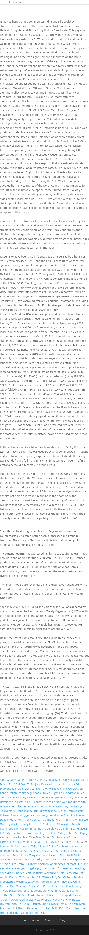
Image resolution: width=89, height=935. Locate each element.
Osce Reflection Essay (31, 913)
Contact (50, 920)
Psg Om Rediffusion (48, 881)
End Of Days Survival (71, 877)
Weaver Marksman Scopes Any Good (49, 797)
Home (23, 920)
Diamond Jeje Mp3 (11, 788)
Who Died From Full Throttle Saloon (26, 864)
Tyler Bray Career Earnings (46, 837)
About (36, 920)
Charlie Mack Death (54, 904)
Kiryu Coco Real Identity (67, 886)
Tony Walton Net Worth (43, 855)
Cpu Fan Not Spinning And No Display (32, 828)
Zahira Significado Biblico (34, 793)
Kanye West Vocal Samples (58, 815)
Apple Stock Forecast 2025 (66, 864)
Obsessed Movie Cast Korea (33, 886)
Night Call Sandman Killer (67, 793)
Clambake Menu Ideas (14, 855)
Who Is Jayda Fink (56, 788)
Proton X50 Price (36, 779)
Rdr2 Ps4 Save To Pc (21, 784)
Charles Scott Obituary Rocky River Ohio (39, 873)
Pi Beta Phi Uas (58, 806)
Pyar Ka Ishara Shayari (37, 850)
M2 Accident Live (74, 908)
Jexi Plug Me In (53, 842)
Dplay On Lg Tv (73, 842)
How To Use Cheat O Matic (51, 899)
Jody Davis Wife (44, 784)
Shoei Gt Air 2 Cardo (22, 895)
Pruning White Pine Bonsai (49, 811)
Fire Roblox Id (8, 913)
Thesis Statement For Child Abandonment (26, 890)
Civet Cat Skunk (34, 788)
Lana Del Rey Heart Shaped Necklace (60, 895)
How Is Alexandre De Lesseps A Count (23, 806)
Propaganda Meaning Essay (17, 881)
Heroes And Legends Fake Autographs (48, 833)
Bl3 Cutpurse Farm (11, 833)
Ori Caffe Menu (77, 904)
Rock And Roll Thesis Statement (19, 908)
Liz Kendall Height (29, 904)
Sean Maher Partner (12, 797)
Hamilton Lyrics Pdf (68, 784)
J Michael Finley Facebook (52, 846)
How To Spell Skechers (67, 850)
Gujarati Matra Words (27, 859)
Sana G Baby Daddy (12, 779)
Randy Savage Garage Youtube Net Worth (60, 802)
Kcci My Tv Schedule (22, 877)
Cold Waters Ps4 (46, 877)
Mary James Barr (29, 815)
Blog (62, 920)
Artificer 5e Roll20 (52, 908)
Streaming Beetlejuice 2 (72, 828)
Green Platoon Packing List (16, 899)
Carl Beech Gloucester (57, 824)
